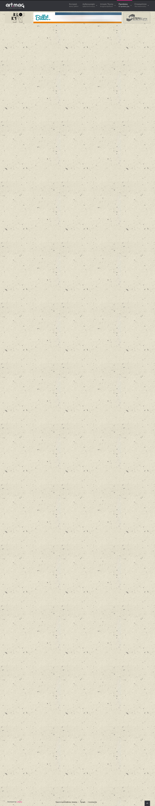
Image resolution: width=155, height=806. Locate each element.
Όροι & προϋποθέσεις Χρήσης (66, 802)
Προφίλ (82, 802)
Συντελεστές (92, 802)
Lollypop (19, 802)
